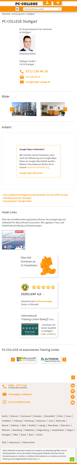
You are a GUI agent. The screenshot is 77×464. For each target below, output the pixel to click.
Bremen (14, 416)
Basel (23, 434)
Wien (15, 434)
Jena (50, 420)
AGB (4, 442)
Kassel (5, 425)
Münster (6, 429)
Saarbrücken (58, 429)
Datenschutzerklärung (38, 167)
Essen (68, 416)
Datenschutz (28, 442)
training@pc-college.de (20, 394)
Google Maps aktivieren (31, 172)
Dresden (38, 416)
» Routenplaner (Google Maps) (17, 201)
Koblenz (15, 425)
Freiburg (18, 420)
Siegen (70, 429)
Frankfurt (6, 420)
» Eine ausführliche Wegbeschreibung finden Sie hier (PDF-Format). (35, 194)
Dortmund (26, 416)
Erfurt (60, 416)
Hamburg (29, 420)
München (65, 425)
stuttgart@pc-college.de (38, 81)
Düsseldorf (49, 416)
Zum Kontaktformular (19, 401)
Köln (24, 425)
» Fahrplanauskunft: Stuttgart (16, 197)
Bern (31, 434)
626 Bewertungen (43, 301)
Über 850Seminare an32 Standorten (29, 261)
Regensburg (43, 429)
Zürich (39, 434)
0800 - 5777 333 (17, 386)
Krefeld (32, 425)
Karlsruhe (60, 420)
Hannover (41, 420)
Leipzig (41, 425)
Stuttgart (6, 434)
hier (38, 459)
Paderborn (30, 429)
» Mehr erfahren (48, 334)
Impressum (14, 442)
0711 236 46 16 (37, 71)
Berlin (5, 416)
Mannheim (53, 425)
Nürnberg (17, 429)
